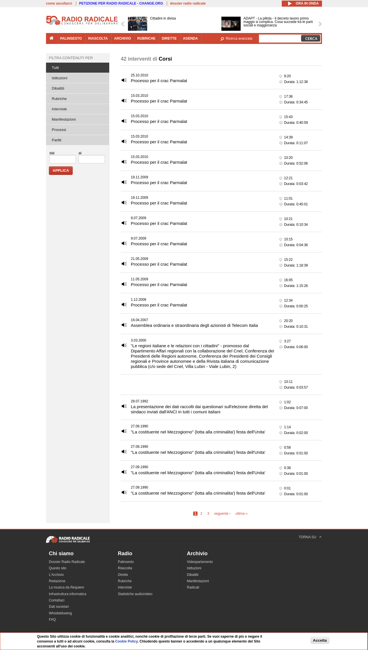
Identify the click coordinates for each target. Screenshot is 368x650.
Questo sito (57, 568)
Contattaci (56, 600)
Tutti (55, 67)
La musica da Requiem (66, 587)
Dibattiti (58, 88)
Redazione (57, 581)
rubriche (146, 38)
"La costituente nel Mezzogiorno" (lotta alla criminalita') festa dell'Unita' (198, 431)
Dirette (123, 575)
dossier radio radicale (188, 3)
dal (51, 153)
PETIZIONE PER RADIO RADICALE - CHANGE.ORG (121, 3)
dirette (169, 38)
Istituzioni (59, 78)
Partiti (56, 140)
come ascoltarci (59, 3)
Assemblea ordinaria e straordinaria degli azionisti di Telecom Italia (194, 325)
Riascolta (125, 568)
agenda (190, 38)
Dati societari (59, 607)
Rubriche (59, 99)
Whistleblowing (60, 613)
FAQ (52, 620)
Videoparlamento (200, 562)
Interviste (59, 109)
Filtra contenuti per (71, 58)
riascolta (98, 38)
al (79, 153)
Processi (59, 130)
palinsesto (71, 38)
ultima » (241, 514)
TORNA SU (307, 537)
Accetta (320, 640)
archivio (122, 38)
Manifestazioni (64, 119)
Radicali (193, 587)
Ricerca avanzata (239, 38)
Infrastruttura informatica (67, 594)
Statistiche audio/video (135, 594)
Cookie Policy (126, 641)
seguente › (222, 514)
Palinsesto (126, 562)
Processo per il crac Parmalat (159, 80)
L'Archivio (56, 575)
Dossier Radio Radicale (67, 562)
